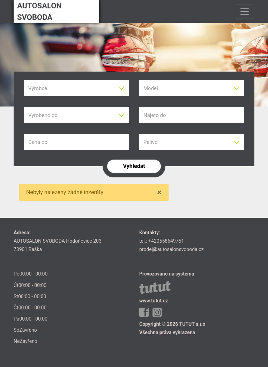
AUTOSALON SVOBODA (39, 11)
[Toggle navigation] (244, 12)
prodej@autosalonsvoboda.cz (171, 249)
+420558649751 (166, 241)
